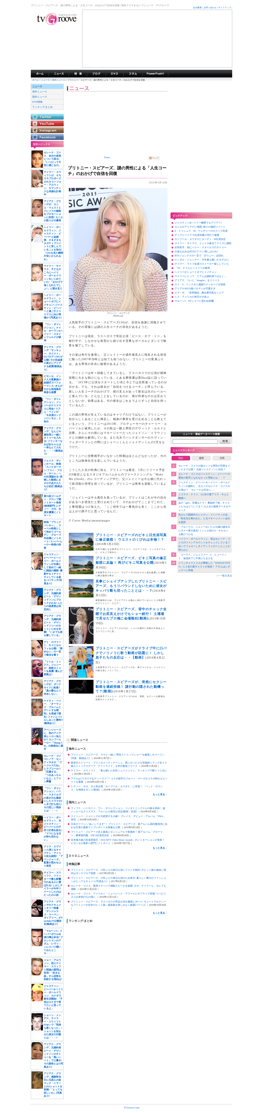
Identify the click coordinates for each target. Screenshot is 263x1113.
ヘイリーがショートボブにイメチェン (196, 272)
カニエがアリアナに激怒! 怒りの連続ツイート (200, 226)
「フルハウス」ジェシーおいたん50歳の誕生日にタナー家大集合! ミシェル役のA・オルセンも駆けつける (204, 530)
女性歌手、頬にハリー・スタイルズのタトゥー (200, 247)
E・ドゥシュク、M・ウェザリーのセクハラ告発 (201, 230)
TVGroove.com (131, 1107)
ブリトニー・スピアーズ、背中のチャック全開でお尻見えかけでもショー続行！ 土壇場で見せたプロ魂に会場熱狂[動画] (131, 613)
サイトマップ (224, 7)
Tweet (107, 157)
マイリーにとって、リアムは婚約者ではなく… (200, 276)
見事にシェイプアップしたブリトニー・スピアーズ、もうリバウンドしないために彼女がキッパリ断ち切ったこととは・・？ (131, 586)
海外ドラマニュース (59, 74)
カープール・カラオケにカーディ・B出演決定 (200, 239)
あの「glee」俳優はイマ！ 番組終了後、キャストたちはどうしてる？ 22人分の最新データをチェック (204, 506)
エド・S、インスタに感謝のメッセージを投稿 (200, 284)
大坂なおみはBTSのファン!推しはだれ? (196, 251)
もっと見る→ (160, 794)
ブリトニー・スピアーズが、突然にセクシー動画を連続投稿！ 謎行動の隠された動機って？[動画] (131, 686)
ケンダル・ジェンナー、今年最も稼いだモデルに (202, 259)
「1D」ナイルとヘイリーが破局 (192, 268)
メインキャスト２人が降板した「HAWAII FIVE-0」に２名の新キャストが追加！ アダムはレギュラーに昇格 (204, 566)
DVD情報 (37, 101)
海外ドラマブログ (96, 74)
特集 (78, 74)
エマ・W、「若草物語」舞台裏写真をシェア (199, 292)
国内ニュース (39, 96)
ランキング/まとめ (42, 107)
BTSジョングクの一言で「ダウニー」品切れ (199, 255)
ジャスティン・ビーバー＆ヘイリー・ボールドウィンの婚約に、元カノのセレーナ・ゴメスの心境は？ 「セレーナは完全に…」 (204, 486)
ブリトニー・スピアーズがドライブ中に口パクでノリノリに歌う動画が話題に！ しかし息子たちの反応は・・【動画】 (131, 652)
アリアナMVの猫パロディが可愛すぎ (195, 288)
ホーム (35, 80)
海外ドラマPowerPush (155, 74)
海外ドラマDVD (114, 74)
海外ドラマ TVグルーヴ (40, 74)
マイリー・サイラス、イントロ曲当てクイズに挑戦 (203, 243)
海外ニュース (59, 80)
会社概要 (197, 7)
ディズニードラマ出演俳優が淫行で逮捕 (197, 235)
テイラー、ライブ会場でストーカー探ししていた (202, 263)
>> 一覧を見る (224, 575)
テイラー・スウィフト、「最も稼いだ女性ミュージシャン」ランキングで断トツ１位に (119, 770)
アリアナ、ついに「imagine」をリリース (197, 280)
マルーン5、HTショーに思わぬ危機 (194, 300)
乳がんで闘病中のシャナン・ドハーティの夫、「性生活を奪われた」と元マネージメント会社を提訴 (204, 518)
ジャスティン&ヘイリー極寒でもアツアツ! (198, 222)
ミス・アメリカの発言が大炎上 (192, 296)
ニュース (45, 80)
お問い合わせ (210, 7)
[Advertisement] (157, 39)
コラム (132, 74)
